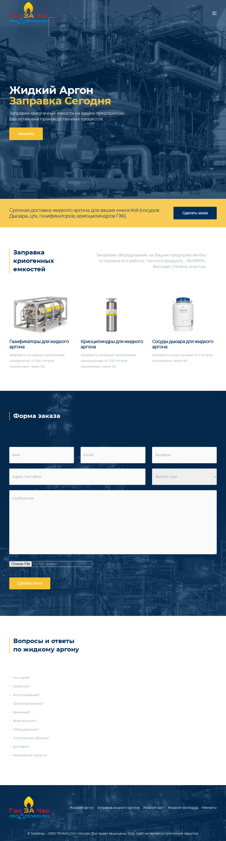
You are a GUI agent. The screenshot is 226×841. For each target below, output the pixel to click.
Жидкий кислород (183, 807)
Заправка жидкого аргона (118, 807)
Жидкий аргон (82, 807)
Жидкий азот (153, 807)
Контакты (209, 807)
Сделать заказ (195, 213)
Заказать (26, 134)
